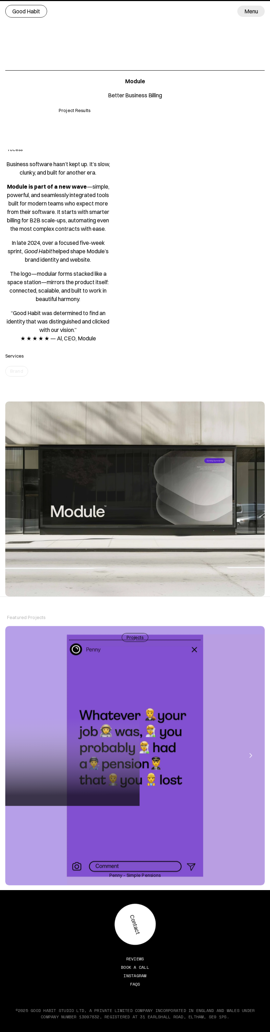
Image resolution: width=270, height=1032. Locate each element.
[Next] (250, 756)
